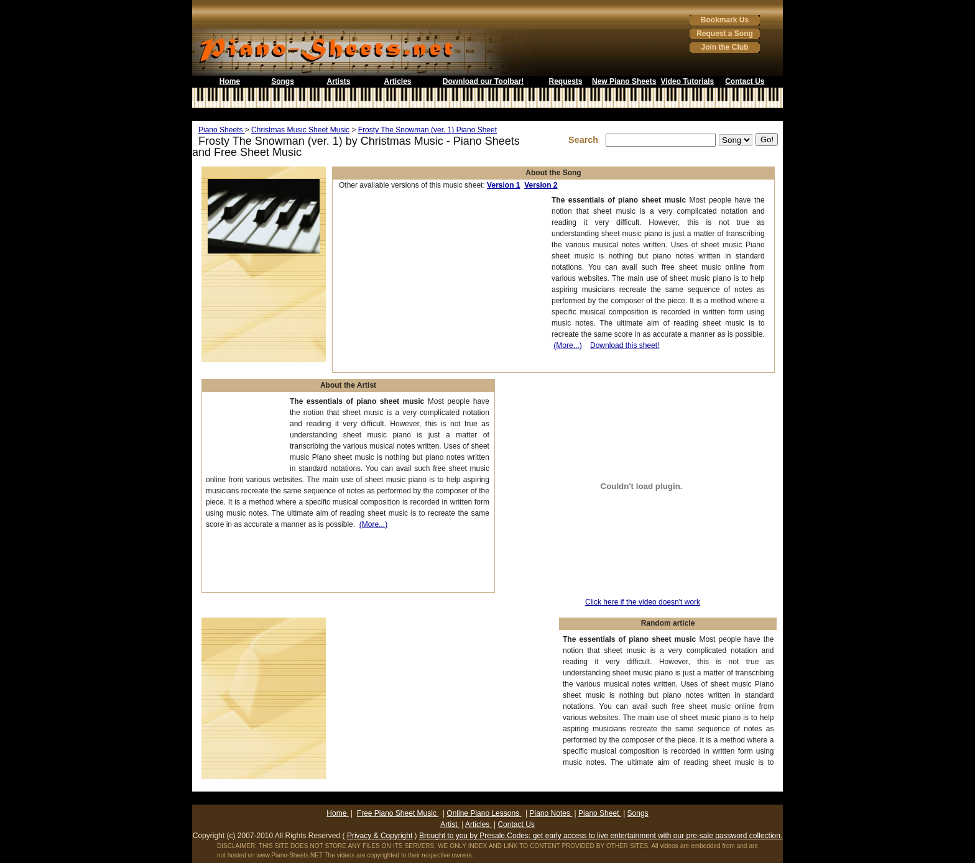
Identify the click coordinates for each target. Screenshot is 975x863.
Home (229, 81)
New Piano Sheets (624, 81)
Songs (282, 81)
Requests (565, 81)
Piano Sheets (221, 130)
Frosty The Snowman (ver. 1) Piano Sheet (427, 130)
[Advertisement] (487, 114)
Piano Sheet (599, 813)
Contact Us (744, 81)
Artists (338, 81)
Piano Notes (551, 813)
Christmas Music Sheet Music (300, 130)
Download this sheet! (624, 345)
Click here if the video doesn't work (642, 602)
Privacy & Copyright (379, 835)
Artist (450, 824)
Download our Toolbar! (483, 81)
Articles (397, 81)
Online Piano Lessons (483, 813)
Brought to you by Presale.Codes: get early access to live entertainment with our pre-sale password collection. (600, 835)
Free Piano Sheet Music (397, 813)
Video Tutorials (687, 81)
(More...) (567, 345)
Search (585, 140)
